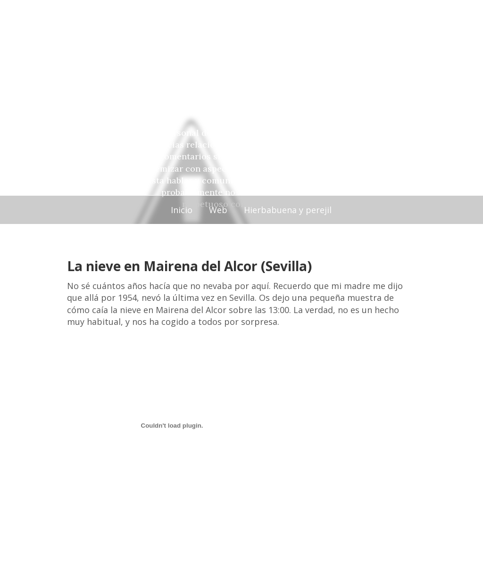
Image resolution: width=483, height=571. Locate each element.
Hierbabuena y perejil (288, 209)
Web (218, 209)
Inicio (181, 209)
